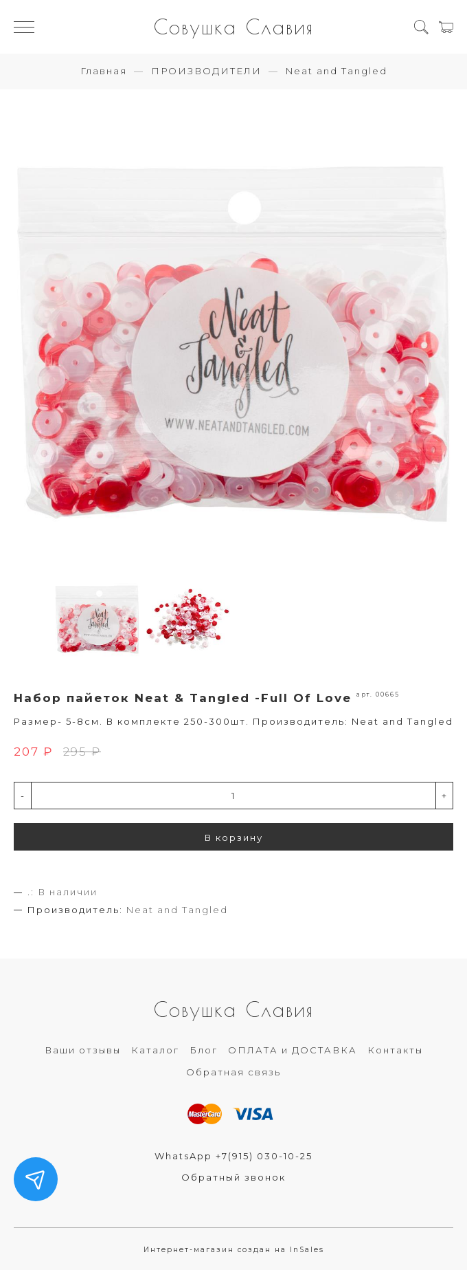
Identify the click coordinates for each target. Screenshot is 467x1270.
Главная (103, 70)
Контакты (395, 1049)
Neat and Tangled (336, 70)
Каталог (155, 1049)
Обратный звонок (233, 1177)
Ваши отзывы (83, 1049)
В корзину (234, 837)
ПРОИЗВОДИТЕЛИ (206, 70)
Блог (204, 1049)
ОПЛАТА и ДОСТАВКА (292, 1049)
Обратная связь (233, 1071)
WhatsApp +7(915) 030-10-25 (233, 1155)
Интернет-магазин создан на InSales (234, 1249)
